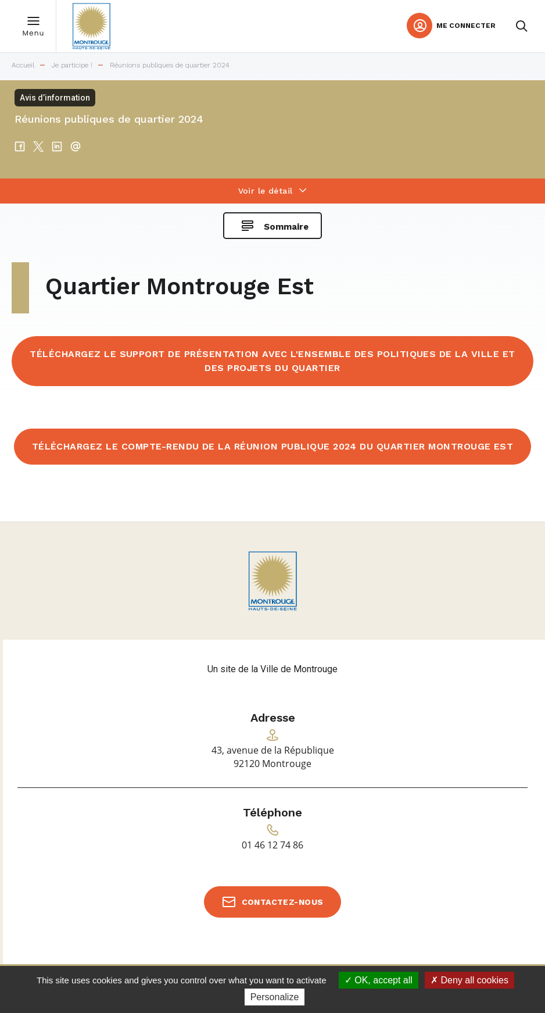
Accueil (23, 65)
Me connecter (466, 26)
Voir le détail (265, 190)
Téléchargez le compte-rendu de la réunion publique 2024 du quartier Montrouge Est (273, 446)
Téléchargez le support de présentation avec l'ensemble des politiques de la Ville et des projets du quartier (272, 360)
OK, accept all (379, 980)
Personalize (274, 997)
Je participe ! (72, 65)
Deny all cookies (469, 980)
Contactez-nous (283, 902)
